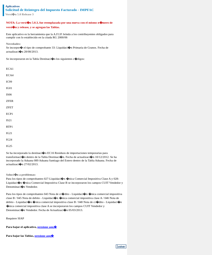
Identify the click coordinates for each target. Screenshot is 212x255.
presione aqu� (47, 226)
